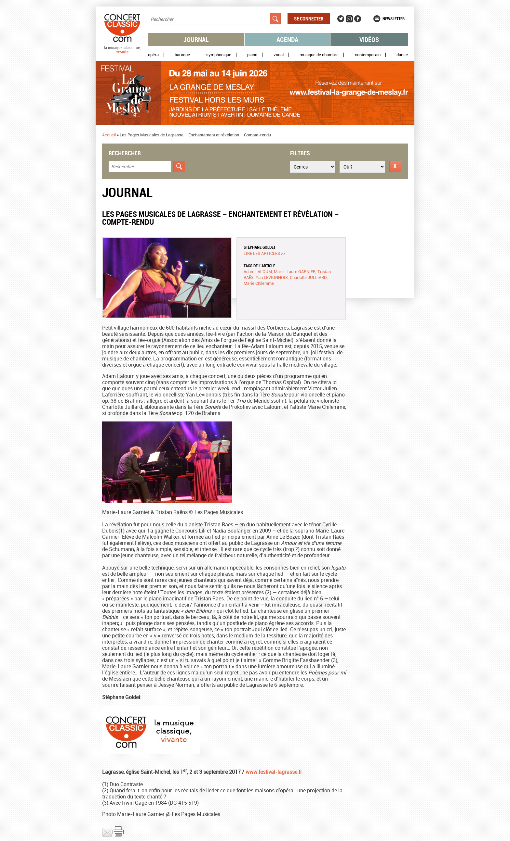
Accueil (109, 135)
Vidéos (369, 39)
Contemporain (368, 55)
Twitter (340, 18)
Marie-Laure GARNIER (294, 271)
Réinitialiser (395, 166)
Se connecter (308, 18)
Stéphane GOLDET (259, 247)
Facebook (357, 18)
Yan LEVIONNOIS (272, 277)
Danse (402, 55)
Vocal (279, 55)
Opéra (153, 55)
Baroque (182, 55)
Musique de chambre (319, 55)
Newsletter (393, 18)
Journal (196, 39)
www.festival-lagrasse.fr (273, 771)
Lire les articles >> (265, 253)
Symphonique (218, 55)
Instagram (349, 18)
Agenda (287, 39)
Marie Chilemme (259, 283)
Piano (252, 55)
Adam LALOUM (258, 271)
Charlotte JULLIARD (308, 277)
